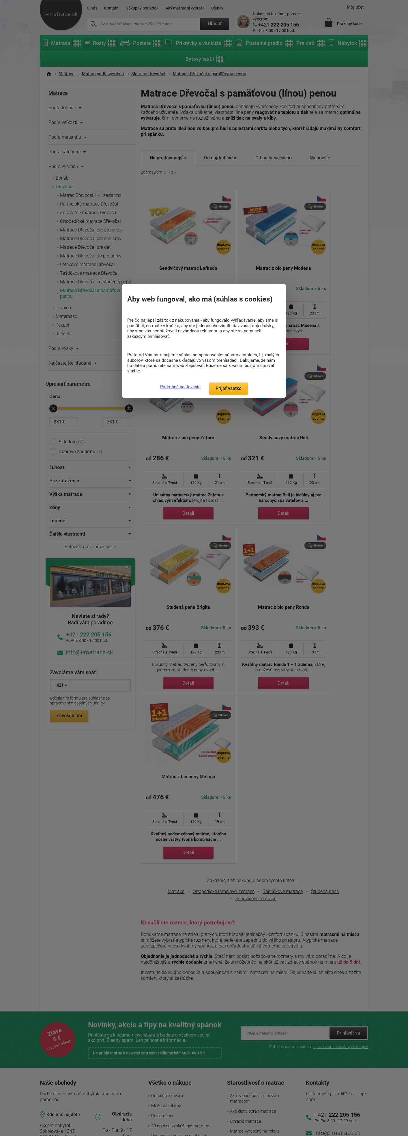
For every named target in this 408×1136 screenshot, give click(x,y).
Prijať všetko (229, 388)
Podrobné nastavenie (180, 386)
